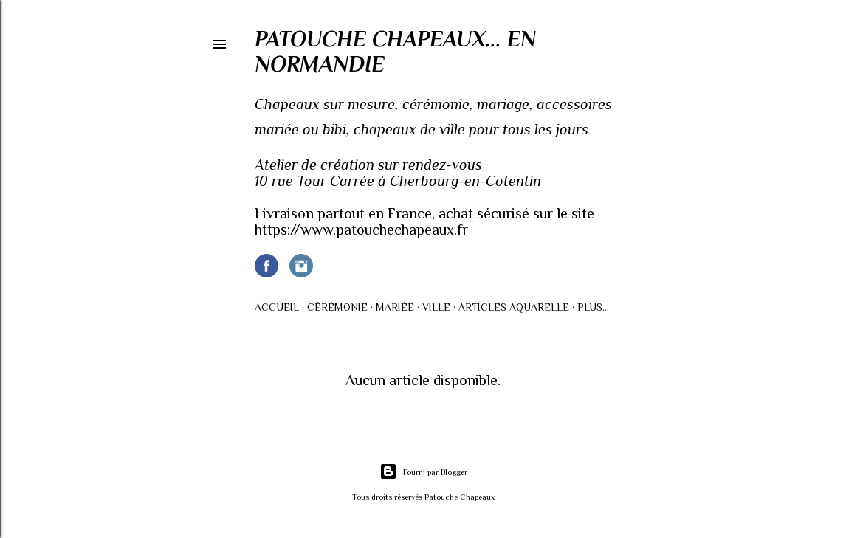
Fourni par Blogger (423, 471)
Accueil (277, 307)
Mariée (395, 307)
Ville (436, 307)
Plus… (593, 307)
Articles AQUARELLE (513, 307)
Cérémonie (337, 307)
